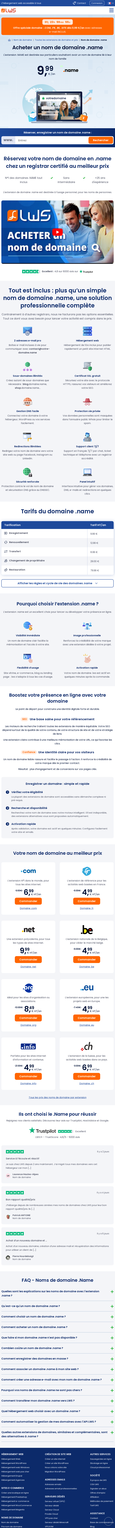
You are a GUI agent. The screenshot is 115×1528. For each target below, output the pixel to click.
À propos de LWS (98, 1480)
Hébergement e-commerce (15, 1501)
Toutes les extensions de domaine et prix (56, 39)
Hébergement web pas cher (15, 1471)
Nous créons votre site (56, 1467)
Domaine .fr (87, 908)
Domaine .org (28, 1025)
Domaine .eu (87, 1025)
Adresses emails (53, 1484)
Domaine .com (28, 908)
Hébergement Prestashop (14, 1497)
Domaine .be (86, 966)
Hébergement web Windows (15, 1467)
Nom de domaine (23, 39)
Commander (28, 901)
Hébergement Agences (13, 1480)
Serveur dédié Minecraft (56, 1522)
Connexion (97, 3)
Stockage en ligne (99, 1463)
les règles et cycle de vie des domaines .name (57, 583)
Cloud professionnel (100, 1467)
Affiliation (94, 1497)
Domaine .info (28, 1083)
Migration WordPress (55, 1471)
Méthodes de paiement (101, 1501)
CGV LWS (94, 1484)
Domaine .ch (86, 1083)
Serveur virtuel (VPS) (55, 1501)
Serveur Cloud (52, 1509)
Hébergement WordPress (14, 1463)
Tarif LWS (94, 1505)
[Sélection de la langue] (111, 3)
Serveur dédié (52, 1505)
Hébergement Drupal (11, 1475)
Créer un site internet (55, 1459)
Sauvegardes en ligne (101, 1459)
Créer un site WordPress (57, 1463)
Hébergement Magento (13, 1509)
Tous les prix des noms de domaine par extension (57, 1097)
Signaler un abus (98, 1488)
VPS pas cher (51, 1518)
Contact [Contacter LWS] (81, 3)
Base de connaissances (102, 1522)
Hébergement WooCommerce (16, 1505)
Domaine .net (28, 966)
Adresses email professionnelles (61, 1488)
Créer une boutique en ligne (15, 1492)
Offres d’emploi (97, 1492)
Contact (94, 1518)
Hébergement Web (10, 1459)
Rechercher (101, 140)
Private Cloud (51, 1514)
